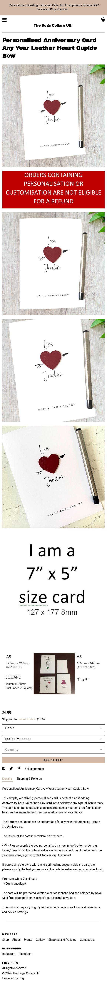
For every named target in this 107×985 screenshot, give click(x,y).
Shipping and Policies (62, 939)
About (16, 939)
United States (26, 719)
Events (28, 939)
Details (7, 778)
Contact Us (87, 939)
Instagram (9, 954)
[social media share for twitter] (12, 769)
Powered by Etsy (13, 978)
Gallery (41, 939)
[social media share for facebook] (4, 769)
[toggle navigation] (4, 20)
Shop (6, 939)
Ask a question (34, 769)
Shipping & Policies (29, 778)
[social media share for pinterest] (19, 769)
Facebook (25, 954)
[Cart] (103, 21)
